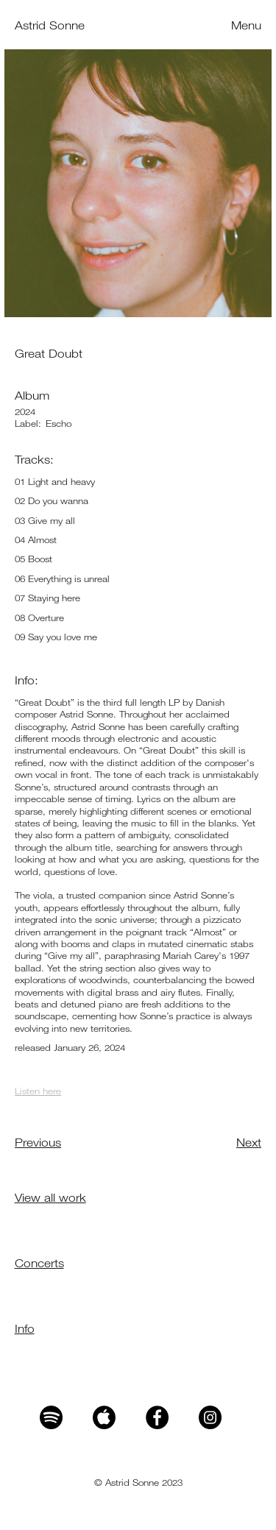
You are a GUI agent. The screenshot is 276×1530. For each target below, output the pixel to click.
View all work (50, 1197)
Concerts (39, 1262)
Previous (38, 1142)
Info (25, 1328)
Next (248, 1142)
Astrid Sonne (50, 25)
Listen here (38, 1091)
